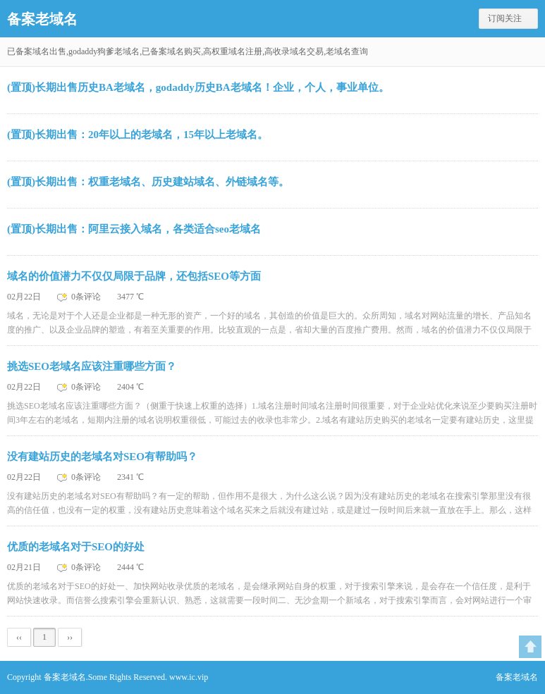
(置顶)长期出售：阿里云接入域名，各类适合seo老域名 (134, 229)
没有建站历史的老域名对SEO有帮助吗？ (102, 456)
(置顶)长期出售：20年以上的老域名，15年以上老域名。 (137, 134)
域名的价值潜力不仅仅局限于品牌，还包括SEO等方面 (134, 276)
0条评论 (87, 297)
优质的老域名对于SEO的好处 (76, 546)
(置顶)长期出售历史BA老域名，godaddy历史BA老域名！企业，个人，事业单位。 (198, 87)
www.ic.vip (188, 677)
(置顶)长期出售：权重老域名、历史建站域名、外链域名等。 (148, 181)
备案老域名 (42, 19)
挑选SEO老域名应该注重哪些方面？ (91, 366)
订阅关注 (505, 18)
